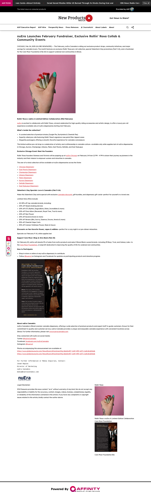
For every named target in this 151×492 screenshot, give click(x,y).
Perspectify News (55, 27)
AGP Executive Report (26, 27)
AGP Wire (42, 27)
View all (146, 3)
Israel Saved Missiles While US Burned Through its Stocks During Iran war (83, 3)
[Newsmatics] (8, 253)
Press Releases (72, 27)
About (111, 27)
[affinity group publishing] (8, 248)
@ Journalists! (87, 27)
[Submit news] (8, 238)
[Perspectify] (8, 243)
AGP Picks (6, 3)
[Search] (127, 27)
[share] (132, 27)
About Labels (101, 27)
